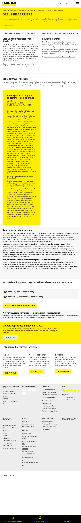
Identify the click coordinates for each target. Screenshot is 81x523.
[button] (77, 33)
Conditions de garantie (49, 426)
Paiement (5, 396)
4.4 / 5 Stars (66, 395)
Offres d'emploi (7, 443)
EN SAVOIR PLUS (10, 337)
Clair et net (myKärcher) (10, 428)
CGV (4, 404)
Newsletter (6, 435)
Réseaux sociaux (8, 446)
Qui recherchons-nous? (14, 33)
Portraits (31, 33)
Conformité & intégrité (9, 448)
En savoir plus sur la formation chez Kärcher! (59, 57)
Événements (6, 438)
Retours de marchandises (10, 401)
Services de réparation (10, 425)
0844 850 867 (30, 454)
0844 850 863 (32, 436)
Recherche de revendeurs (11, 423)
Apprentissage (45, 33)
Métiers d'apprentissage (64, 33)
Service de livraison (9, 393)
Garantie (5, 398)
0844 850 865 (29, 457)
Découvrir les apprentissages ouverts (20, 305)
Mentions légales (47, 421)
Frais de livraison (8, 391)
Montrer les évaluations (69, 400)
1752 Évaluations (67, 397)
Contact (5, 433)
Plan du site (46, 429)
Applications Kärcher (9, 440)
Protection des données (49, 424)
